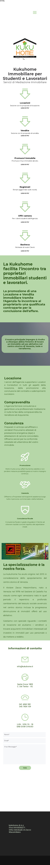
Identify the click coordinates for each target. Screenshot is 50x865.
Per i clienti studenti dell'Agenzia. (25, 218)
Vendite (25, 130)
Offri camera (25, 216)
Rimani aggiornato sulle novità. (25, 190)
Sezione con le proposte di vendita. (25, 133)
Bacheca (25, 244)
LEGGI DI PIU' (25, 108)
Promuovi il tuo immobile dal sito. (25, 161)
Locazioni (25, 103)
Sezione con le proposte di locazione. (25, 106)
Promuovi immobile (24, 158)
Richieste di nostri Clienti (25, 247)
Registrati (25, 187)
